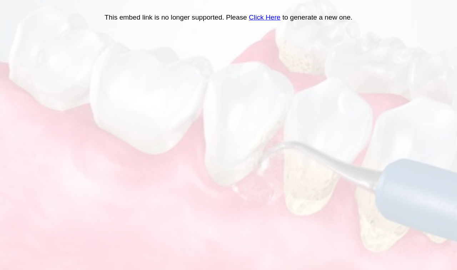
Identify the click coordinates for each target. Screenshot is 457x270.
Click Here (265, 17)
